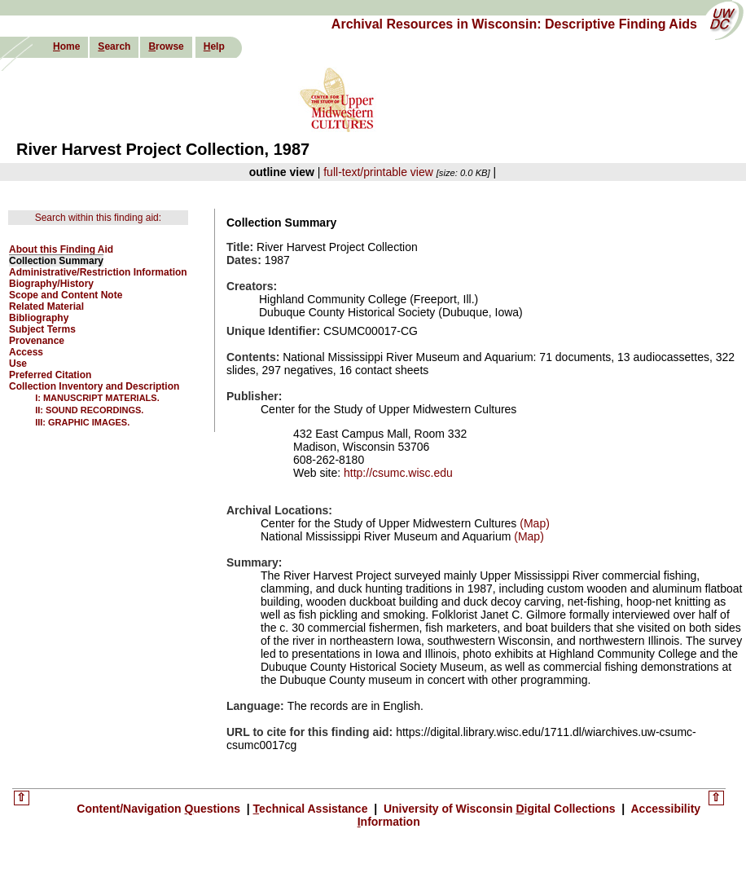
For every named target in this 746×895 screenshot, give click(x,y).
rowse (165, 46)
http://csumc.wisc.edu (398, 472)
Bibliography (38, 318)
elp (214, 46)
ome (66, 46)
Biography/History (51, 283)
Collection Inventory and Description (94, 386)
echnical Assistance (312, 808)
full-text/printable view (378, 172)
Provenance (36, 340)
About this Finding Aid (61, 249)
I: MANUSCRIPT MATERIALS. (97, 398)
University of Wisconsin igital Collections (499, 808)
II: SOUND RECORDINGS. (89, 410)
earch (114, 46)
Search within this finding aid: (98, 217)
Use (18, 363)
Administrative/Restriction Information (98, 272)
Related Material (46, 306)
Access (26, 352)
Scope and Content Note (65, 295)
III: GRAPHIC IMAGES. (82, 422)
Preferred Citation (50, 375)
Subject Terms (42, 329)
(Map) (532, 523)
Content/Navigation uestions (160, 808)
